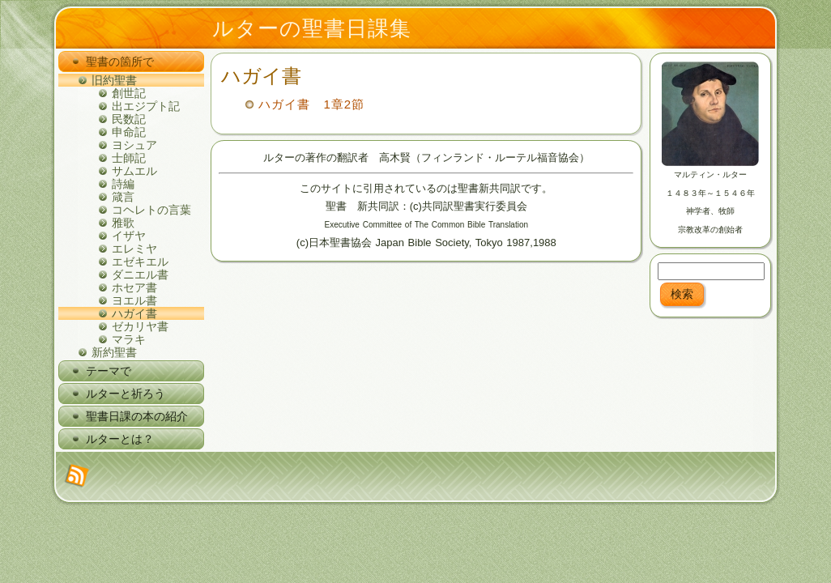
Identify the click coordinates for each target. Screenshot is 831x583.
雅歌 (123, 222)
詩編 (123, 183)
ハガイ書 (134, 313)
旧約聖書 (114, 80)
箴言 (123, 196)
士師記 (129, 157)
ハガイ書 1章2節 (311, 104)
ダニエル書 (140, 274)
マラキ (129, 339)
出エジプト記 (146, 106)
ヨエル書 (134, 300)
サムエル (134, 170)
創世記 (129, 93)
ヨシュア (134, 144)
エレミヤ (134, 248)
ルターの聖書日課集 (311, 28)
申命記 (129, 132)
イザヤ (129, 235)
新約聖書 (114, 352)
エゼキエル (140, 261)
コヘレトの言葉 (151, 209)
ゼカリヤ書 (140, 326)
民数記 (129, 119)
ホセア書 (134, 287)
